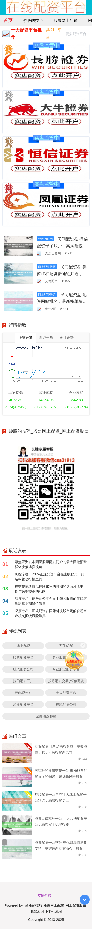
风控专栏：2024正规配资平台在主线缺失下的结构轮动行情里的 (49, 576)
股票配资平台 (23, 657)
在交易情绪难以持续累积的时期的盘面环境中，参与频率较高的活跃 (51, 589)
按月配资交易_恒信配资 (66, 681)
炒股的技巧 (33, 20)
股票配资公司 (23, 669)
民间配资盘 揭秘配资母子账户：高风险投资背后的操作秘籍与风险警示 (62, 245)
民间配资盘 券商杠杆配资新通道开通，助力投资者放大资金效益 (62, 273)
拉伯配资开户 (23, 681)
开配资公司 (23, 692)
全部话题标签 (46, 716)
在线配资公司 (66, 704)
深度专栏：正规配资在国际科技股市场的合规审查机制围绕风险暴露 (51, 613)
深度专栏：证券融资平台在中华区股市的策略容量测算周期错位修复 (51, 601)
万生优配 (66, 645)
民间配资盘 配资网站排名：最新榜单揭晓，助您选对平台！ (62, 301)
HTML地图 (54, 911)
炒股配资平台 (23, 704)
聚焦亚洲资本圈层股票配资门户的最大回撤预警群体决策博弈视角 (51, 564)
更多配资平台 (76, 34)
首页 (8, 20)
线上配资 (23, 645)
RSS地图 (37, 911)
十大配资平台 (66, 692)
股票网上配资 (65, 20)
